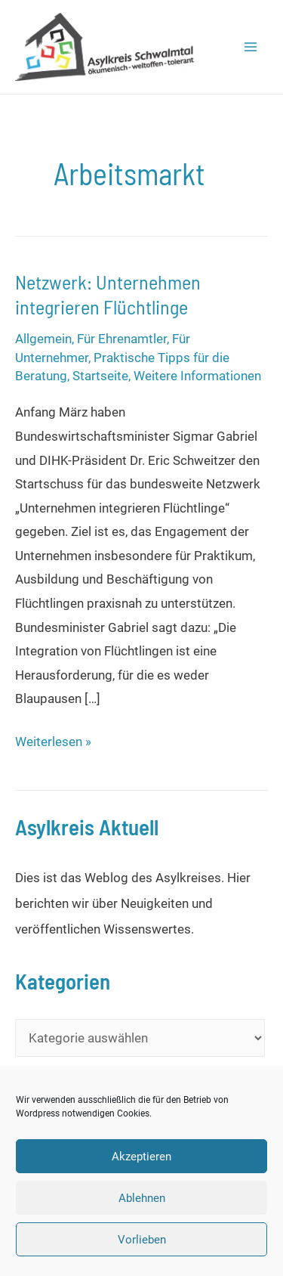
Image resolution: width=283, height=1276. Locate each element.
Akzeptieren (141, 1156)
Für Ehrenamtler (122, 338)
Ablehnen (141, 1198)
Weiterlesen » (53, 742)
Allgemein (43, 338)
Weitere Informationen (197, 375)
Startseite (100, 375)
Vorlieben (142, 1240)
